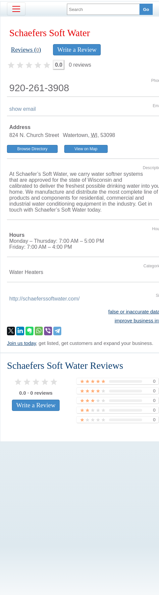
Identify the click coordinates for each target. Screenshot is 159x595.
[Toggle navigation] (16, 9)
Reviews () (26, 49)
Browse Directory (32, 149)
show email (22, 109)
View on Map (86, 149)
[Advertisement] (70, 513)
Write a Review (76, 49)
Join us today (21, 343)
